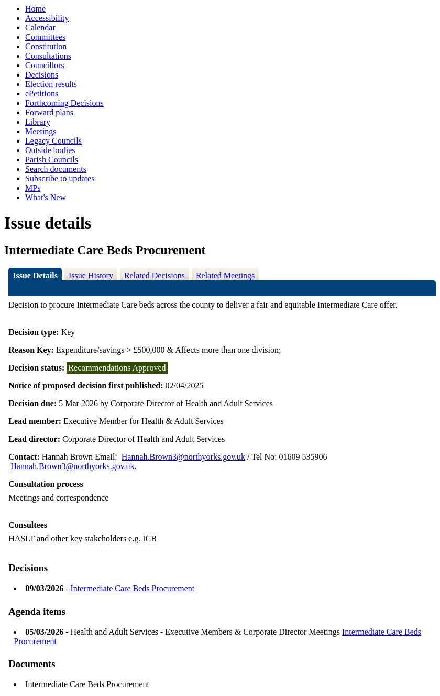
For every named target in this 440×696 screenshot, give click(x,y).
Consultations (48, 55)
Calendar (40, 27)
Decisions (41, 74)
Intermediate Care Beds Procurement (132, 588)
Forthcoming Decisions (64, 103)
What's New (45, 197)
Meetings (41, 131)
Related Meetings (225, 275)
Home (35, 8)
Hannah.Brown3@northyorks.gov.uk (183, 456)
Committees (45, 36)
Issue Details (35, 275)
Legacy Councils (53, 140)
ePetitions (41, 93)
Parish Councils (51, 159)
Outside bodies (50, 150)
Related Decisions (154, 275)
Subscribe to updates (59, 178)
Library (37, 121)
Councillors (44, 65)
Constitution (46, 46)
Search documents (55, 169)
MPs (32, 187)
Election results (51, 84)
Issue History (91, 275)
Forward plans (49, 112)
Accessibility (47, 18)
